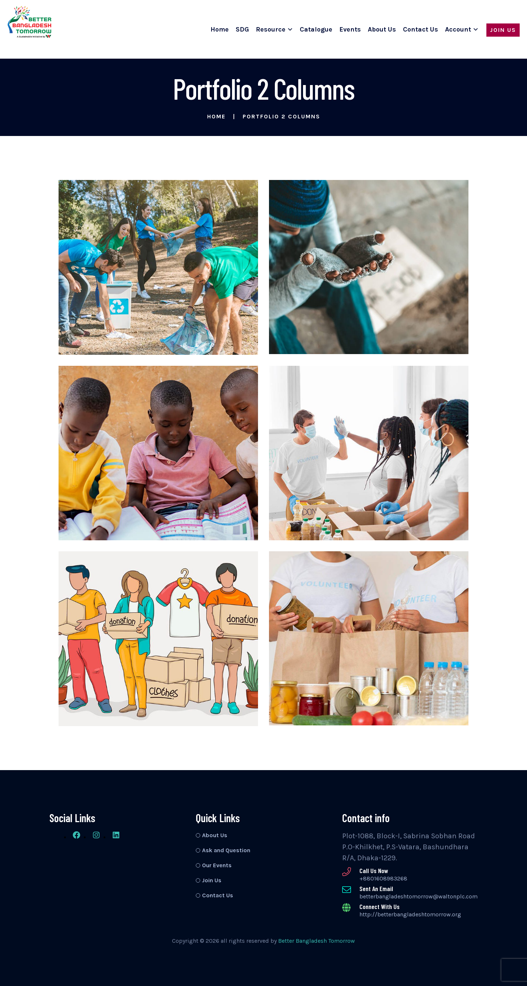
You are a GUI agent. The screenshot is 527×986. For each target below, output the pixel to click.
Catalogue (316, 29)
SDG (242, 29)
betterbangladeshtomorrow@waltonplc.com (418, 896)
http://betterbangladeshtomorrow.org (410, 914)
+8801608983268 (383, 878)
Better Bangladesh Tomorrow (316, 940)
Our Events (217, 865)
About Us (382, 29)
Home (219, 29)
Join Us (503, 29)
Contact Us (420, 29)
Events (350, 29)
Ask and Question (226, 850)
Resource (270, 29)
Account (458, 29)
